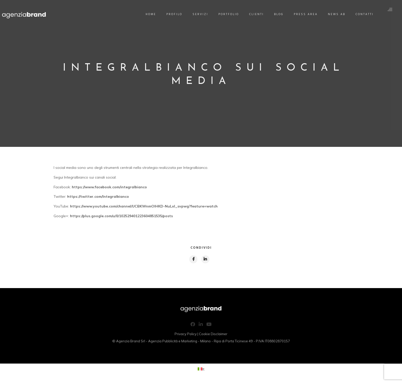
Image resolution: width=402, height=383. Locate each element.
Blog (281, 14)
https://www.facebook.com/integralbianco (109, 187)
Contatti (367, 14)
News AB (338, 14)
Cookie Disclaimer (213, 335)
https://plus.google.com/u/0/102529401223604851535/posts (121, 216)
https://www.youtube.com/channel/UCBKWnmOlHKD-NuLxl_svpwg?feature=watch (143, 206)
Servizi (202, 14)
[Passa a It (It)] (201, 369)
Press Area (308, 14)
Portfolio (230, 14)
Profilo (176, 14)
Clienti (258, 14)
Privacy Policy (186, 335)
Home (153, 14)
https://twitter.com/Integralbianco (98, 196)
